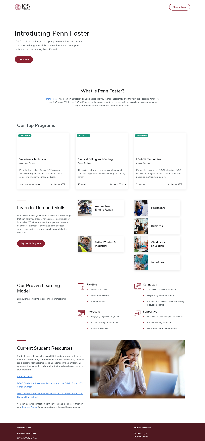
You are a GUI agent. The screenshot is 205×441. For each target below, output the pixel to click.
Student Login (179, 7)
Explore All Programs (31, 243)
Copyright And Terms (114, 435)
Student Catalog (25, 358)
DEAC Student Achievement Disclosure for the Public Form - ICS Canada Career (50, 367)
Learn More (24, 59)
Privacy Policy (136, 435)
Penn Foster (52, 98)
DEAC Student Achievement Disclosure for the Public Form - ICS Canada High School (50, 377)
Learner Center (29, 389)
